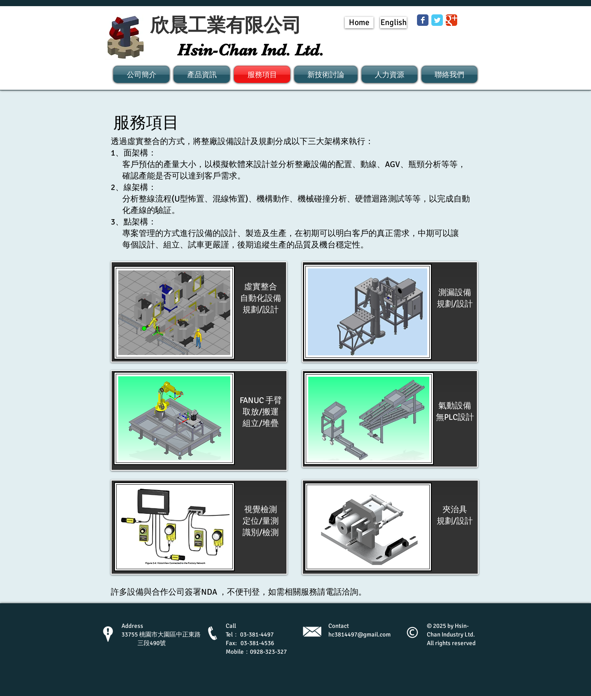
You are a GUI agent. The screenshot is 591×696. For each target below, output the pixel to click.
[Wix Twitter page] (437, 20)
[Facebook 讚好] (398, 45)
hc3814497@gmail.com (359, 634)
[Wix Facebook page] (422, 20)
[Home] (359, 22)
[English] (393, 22)
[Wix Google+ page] (451, 20)
